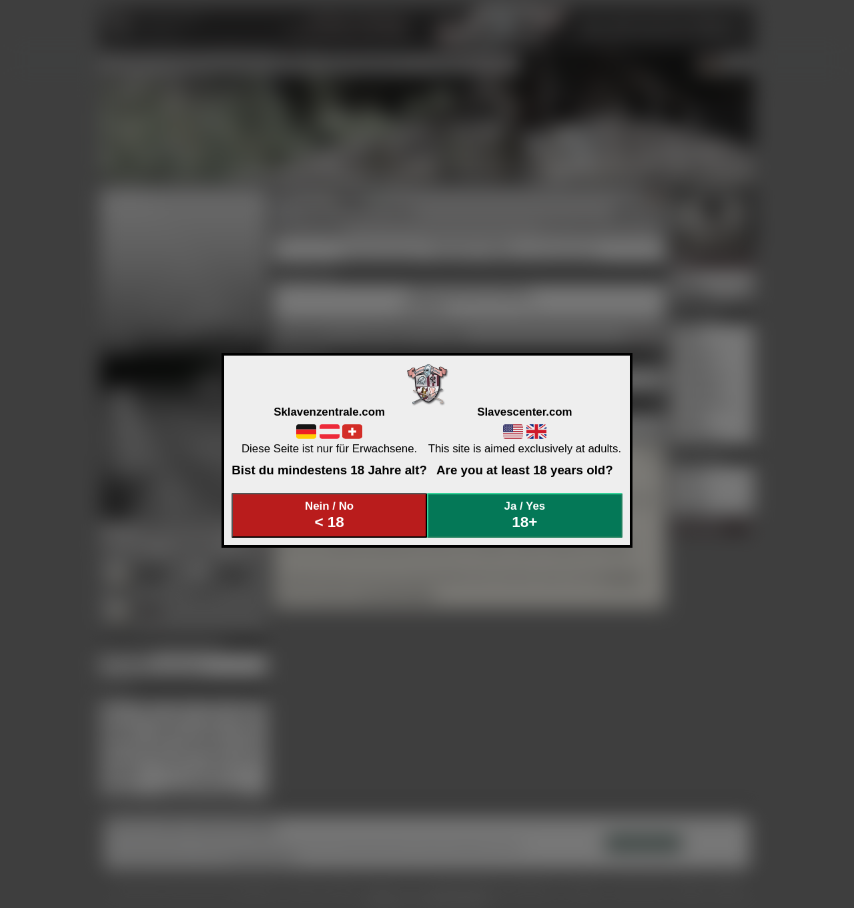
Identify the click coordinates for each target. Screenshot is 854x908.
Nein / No (329, 515)
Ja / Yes (525, 515)
